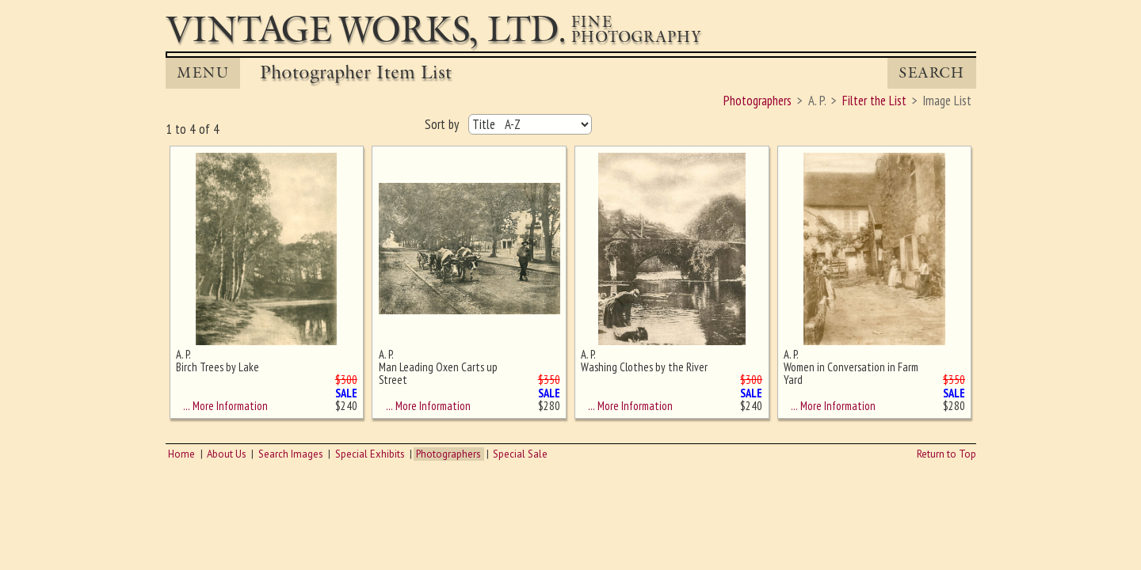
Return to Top (946, 454)
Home (181, 454)
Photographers (448, 454)
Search (931, 73)
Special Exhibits (370, 454)
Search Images (290, 454)
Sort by (443, 124)
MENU (203, 73)
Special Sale (520, 454)
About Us (226, 454)
